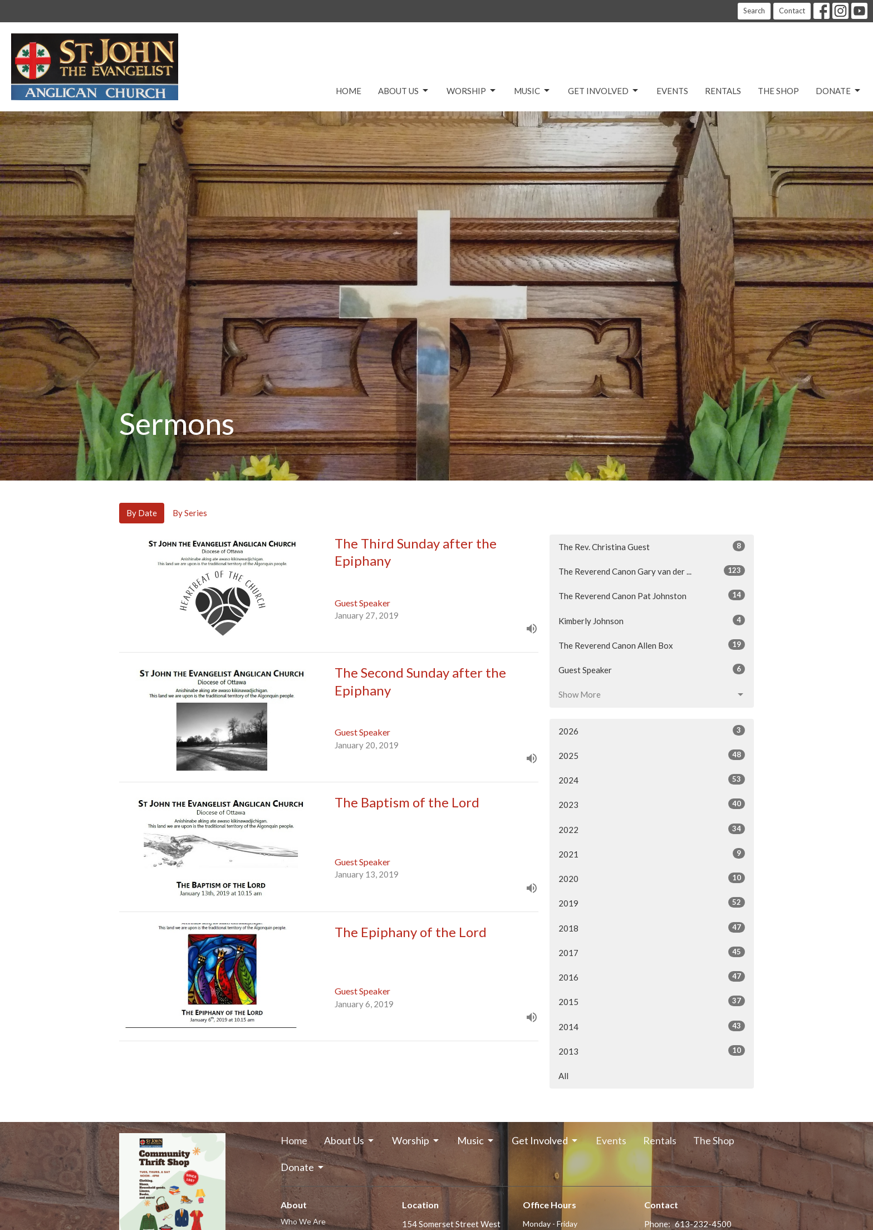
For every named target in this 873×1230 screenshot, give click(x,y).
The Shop (778, 91)
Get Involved (604, 90)
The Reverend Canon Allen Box (651, 644)
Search (754, 10)
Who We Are (303, 1221)
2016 (651, 976)
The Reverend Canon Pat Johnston (651, 595)
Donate (839, 90)
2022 (651, 829)
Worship (472, 90)
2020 (651, 878)
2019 (651, 902)
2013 (651, 1050)
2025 (651, 755)
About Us (404, 90)
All (563, 1076)
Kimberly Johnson (651, 620)
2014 (651, 1026)
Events (672, 91)
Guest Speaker (651, 669)
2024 (651, 779)
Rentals (723, 91)
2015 (651, 1001)
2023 (651, 804)
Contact (792, 10)
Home (348, 91)
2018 (651, 927)
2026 (651, 730)
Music (532, 90)
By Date (141, 513)
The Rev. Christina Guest (651, 546)
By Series (190, 513)
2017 (651, 952)
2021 (651, 853)
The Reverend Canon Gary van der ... (651, 570)
